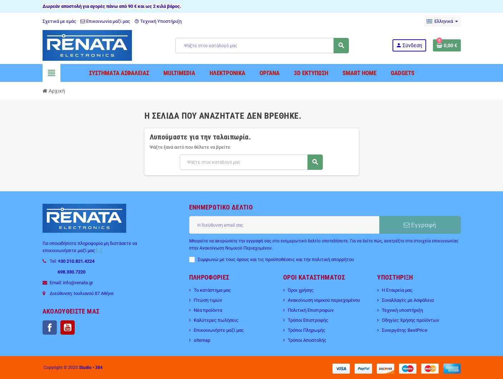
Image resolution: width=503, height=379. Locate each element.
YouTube (67, 327)
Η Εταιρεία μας (397, 290)
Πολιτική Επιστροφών (311, 310)
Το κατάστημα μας (212, 290)
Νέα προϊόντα (208, 310)
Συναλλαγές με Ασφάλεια (408, 300)
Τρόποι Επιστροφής (308, 320)
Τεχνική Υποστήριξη (158, 21)
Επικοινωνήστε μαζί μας (219, 330)
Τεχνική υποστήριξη (402, 310)
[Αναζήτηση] (262, 45)
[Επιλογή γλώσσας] (442, 21)
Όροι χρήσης (301, 290)
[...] (99, 250)
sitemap (202, 340)
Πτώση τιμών (208, 300)
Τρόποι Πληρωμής (306, 330)
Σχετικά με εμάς (59, 21)
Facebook (50, 327)
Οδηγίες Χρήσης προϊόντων (410, 320)
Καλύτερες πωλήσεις (216, 320)
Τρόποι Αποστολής (307, 340)
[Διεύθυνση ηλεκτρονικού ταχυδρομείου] (284, 225)
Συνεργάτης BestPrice (404, 330)
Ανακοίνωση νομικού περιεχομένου (324, 300)
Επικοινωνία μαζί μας (105, 21)
